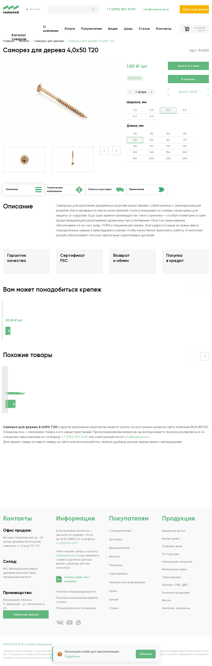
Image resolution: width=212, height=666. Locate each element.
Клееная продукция (175, 592)
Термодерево (171, 577)
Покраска (115, 565)
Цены (113, 591)
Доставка (115, 539)
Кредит (114, 599)
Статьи (113, 608)
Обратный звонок (195, 12)
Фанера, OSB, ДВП (175, 585)
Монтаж (114, 556)
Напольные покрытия (177, 561)
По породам (170, 554)
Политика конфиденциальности (78, 591)
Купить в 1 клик (188, 66)
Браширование (119, 548)
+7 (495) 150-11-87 (119, 12)
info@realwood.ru (155, 12)
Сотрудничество (120, 530)
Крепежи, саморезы (176, 608)
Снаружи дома (172, 546)
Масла (166, 600)
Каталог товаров (25, 28)
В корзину (16, 360)
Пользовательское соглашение (78, 608)
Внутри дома (170, 538)
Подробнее (72, 656)
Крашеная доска (173, 530)
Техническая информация (127, 582)
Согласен (146, 653)
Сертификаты (118, 573)
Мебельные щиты (174, 569)
